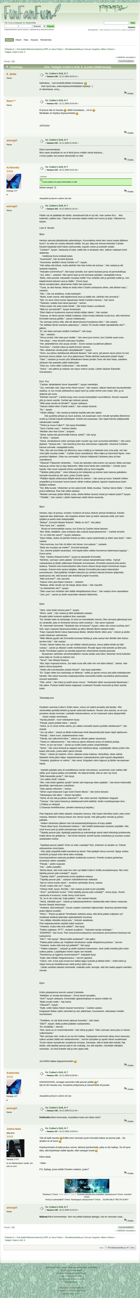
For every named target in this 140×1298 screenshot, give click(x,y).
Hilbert (103, 49)
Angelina (96, 49)
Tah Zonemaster (75, 1270)
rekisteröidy (30, 23)
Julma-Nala (13, 1128)
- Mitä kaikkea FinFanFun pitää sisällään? (112, 30)
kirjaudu (18, 23)
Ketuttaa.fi (78, 1291)
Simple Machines (74, 1267)
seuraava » (131, 57)
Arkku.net (80, 1288)
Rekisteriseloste (71, 1282)
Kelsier (110, 49)
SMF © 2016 (61, 1267)
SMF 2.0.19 (50, 1267)
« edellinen (120, 57)
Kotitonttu (12, 167)
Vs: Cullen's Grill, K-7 (56, 73)
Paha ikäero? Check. (68, 1194)
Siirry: (101, 1248)
